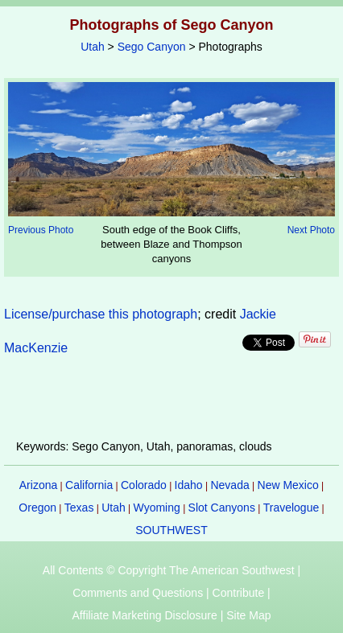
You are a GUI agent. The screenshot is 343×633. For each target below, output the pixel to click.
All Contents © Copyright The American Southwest (169, 570)
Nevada (229, 485)
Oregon (37, 507)
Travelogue (291, 507)
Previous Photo (40, 230)
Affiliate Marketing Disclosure (144, 615)
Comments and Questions (137, 592)
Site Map (248, 615)
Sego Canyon (152, 46)
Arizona (38, 485)
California (89, 485)
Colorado (144, 485)
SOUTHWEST (171, 530)
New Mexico (288, 485)
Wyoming (157, 507)
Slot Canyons (221, 507)
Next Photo (311, 230)
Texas (79, 507)
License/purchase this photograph (100, 314)
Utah (93, 46)
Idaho (189, 485)
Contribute (239, 592)
